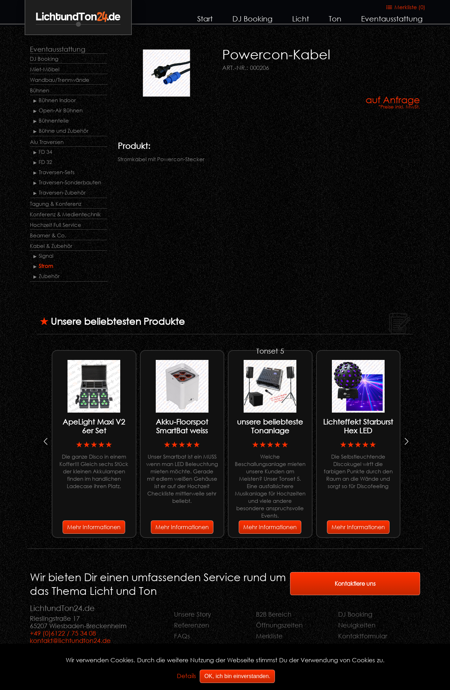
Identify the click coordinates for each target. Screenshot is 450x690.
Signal (46, 255)
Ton (335, 18)
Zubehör (49, 276)
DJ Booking (252, 18)
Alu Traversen (47, 141)
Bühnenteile (54, 120)
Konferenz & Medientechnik (65, 214)
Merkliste (269, 636)
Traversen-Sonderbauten (70, 182)
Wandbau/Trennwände (59, 79)
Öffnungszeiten (279, 625)
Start (205, 18)
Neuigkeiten (356, 625)
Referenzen (191, 625)
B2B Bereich (273, 614)
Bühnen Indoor (57, 100)
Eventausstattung (392, 18)
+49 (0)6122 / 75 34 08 (63, 633)
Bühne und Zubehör (64, 130)
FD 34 (45, 151)
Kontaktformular (362, 636)
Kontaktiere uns (355, 583)
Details (186, 675)
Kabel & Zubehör (51, 245)
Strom (46, 265)
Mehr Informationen (94, 527)
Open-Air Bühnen (61, 110)
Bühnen (39, 90)
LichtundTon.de (78, 17)
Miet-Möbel (44, 69)
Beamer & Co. (48, 235)
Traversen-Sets (57, 172)
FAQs (182, 636)
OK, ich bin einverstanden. (237, 676)
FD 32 (45, 161)
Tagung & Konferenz (55, 203)
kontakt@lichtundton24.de (70, 640)
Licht (300, 18)
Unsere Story (192, 614)
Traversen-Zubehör (62, 192)
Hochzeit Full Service (55, 224)
